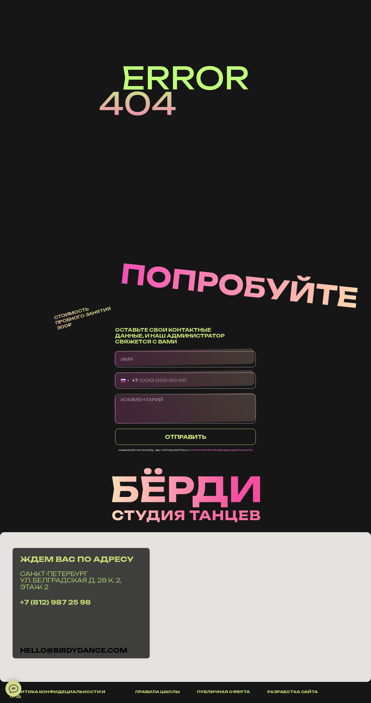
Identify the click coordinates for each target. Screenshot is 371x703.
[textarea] (185, 408)
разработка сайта (292, 691)
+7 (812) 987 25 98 (55, 602)
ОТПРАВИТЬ (185, 437)
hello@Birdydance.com (73, 650)
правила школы (157, 691)
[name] (185, 359)
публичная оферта (223, 691)
